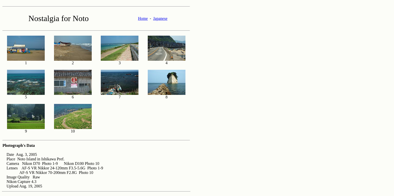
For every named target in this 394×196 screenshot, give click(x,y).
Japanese (160, 18)
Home (143, 18)
